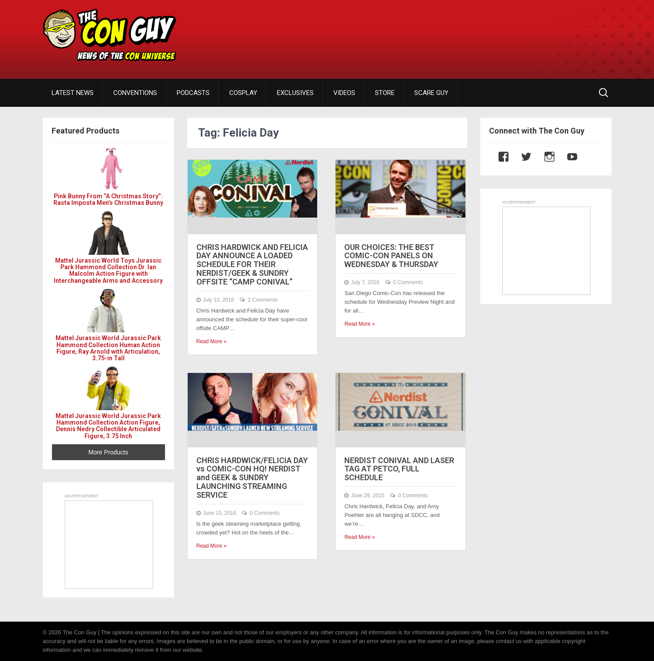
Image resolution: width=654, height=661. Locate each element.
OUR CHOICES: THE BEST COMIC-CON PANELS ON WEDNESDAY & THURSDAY (391, 256)
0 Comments (408, 282)
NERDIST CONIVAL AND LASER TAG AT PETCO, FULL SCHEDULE (399, 469)
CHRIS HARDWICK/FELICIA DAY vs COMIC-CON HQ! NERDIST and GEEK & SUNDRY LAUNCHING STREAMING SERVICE (252, 477)
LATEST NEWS (73, 93)
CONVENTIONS (135, 93)
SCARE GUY (431, 93)
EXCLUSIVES (295, 93)
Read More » (211, 341)
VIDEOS (344, 93)
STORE (385, 93)
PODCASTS (193, 93)
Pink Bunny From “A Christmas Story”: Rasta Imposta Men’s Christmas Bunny (108, 199)
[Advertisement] (452, 33)
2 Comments (262, 300)
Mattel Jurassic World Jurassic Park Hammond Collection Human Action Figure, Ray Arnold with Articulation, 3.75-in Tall (108, 348)
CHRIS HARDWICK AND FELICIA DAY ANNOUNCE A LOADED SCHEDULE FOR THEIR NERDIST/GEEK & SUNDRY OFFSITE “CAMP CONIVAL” (252, 264)
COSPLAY (243, 93)
